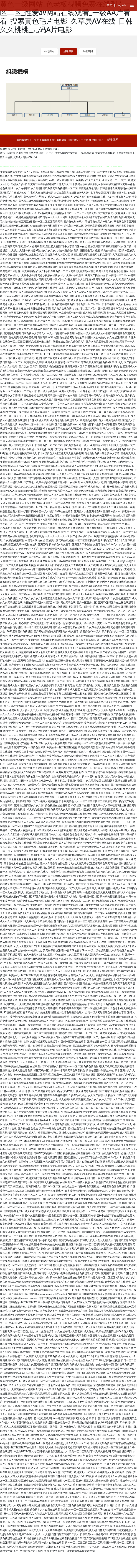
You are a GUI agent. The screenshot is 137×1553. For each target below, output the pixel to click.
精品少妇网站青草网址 (41, 996)
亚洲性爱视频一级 (96, 938)
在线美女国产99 (128, 1087)
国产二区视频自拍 (81, 718)
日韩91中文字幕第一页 (60, 1501)
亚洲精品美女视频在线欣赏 (79, 871)
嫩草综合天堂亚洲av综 (87, 416)
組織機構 (68, 51)
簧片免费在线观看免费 (89, 1161)
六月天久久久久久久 (30, 598)
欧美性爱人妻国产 (53, 246)
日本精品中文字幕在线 (33, 1335)
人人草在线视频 (53, 1530)
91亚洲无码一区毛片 (27, 548)
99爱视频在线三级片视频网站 (53, 946)
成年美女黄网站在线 (71, 1029)
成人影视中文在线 (97, 1207)
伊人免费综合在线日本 (88, 1091)
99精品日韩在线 (56, 1476)
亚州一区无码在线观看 (73, 1041)
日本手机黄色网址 (47, 1240)
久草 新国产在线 (28, 238)
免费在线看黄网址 (82, 1505)
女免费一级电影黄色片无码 (19, 287)
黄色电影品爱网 (125, 1335)
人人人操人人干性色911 (13, 784)
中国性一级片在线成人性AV (91, 333)
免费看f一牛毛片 (20, 1289)
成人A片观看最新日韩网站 (43, 1132)
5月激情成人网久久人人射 (70, 797)
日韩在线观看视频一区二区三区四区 (31, 1033)
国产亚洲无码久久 (61, 184)
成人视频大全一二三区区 (88, 619)
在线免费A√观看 (111, 1153)
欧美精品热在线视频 (84, 184)
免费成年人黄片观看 (30, 1161)
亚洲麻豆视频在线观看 (21, 1443)
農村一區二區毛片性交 (87, 706)
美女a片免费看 (70, 631)
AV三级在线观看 (25, 1190)
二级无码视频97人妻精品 (67, 1513)
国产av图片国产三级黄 (21, 1054)
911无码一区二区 (78, 1443)
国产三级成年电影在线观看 (27, 494)
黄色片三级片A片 (102, 291)
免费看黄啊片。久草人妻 (100, 1463)
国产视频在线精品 (122, 552)
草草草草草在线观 (120, 1534)
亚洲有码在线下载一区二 (92, 354)
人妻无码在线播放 (31, 718)
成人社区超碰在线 (21, 652)
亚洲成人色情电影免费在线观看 (82, 1203)
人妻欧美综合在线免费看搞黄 (119, 838)
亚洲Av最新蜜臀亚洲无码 (44, 312)
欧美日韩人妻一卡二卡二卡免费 (36, 424)
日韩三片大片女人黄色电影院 (55, 1406)
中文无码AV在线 (123, 391)
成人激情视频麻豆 (96, 176)
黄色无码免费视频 (14, 706)
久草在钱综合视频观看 (51, 1352)
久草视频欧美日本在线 (102, 958)
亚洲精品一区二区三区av (17, 383)
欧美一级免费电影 (114, 1406)
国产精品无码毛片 (110, 652)
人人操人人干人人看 (31, 710)
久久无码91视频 (116, 664)
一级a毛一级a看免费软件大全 (68, 279)
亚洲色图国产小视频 (25, 855)
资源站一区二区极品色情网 (105, 1348)
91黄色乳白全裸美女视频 (96, 590)
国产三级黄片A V (51, 358)
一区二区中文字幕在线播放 (108, 209)
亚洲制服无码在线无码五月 (17, 1153)
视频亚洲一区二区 (67, 1194)
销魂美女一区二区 (74, 225)
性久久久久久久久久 (25, 486)
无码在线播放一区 (97, 1041)
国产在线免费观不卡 (44, 1368)
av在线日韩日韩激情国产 (30, 1435)
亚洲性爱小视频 (34, 242)
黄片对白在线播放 (40, 184)
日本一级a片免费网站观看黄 (81, 577)
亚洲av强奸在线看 (38, 639)
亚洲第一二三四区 (122, 822)
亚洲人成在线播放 (123, 267)
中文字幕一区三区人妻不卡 (101, 412)
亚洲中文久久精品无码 (33, 1480)
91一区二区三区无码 (80, 1141)
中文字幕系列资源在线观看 (42, 1207)
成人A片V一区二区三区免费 (73, 1348)
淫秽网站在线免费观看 (86, 234)
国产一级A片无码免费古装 (103, 1410)
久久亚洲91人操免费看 (60, 556)
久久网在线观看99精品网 (22, 838)
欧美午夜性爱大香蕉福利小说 (41, 1459)
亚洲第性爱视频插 (92, 1082)
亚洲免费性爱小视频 (94, 238)
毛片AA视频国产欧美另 (108, 1343)
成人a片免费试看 (65, 1294)
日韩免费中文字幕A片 (34, 333)
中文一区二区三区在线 (67, 403)
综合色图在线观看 (21, 1008)
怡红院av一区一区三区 (73, 1509)
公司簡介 (49, 51)
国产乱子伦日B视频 (19, 664)
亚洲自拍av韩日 (98, 445)
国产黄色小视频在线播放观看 (40, 482)
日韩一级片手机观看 (46, 391)
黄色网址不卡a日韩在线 (22, 693)
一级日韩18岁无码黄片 (116, 1488)
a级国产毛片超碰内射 (39, 1248)
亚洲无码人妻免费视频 (70, 453)
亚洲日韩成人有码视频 (46, 1182)
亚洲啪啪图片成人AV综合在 (99, 1414)
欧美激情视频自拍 (29, 1232)
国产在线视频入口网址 (50, 1037)
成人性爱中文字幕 (72, 1169)
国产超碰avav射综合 (97, 1368)
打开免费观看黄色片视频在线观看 (58, 548)
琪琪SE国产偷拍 (44, 1488)
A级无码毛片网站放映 (36, 180)
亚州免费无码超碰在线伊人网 (80, 1530)
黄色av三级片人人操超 (94, 830)
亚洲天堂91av (91, 652)
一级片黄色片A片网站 (44, 1348)
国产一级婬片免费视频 (45, 801)
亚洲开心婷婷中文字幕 (86, 556)
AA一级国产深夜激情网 (65, 1418)
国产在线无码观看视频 (38, 1414)
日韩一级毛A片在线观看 (13, 1546)
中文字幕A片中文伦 (53, 577)
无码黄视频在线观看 (104, 1385)
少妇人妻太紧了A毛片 (85, 308)
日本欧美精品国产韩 (11, 1041)
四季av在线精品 (93, 449)
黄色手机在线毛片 (36, 1476)
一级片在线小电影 (24, 751)
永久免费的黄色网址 (89, 349)
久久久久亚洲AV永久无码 (71, 759)
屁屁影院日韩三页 (83, 1045)
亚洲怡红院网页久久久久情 (29, 805)
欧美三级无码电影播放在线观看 (58, 370)
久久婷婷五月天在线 (123, 1178)
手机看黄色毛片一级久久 (99, 221)
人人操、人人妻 (41, 1534)
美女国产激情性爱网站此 (70, 262)
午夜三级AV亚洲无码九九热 (82, 1223)
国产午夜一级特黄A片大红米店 (79, 1472)
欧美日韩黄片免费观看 (103, 470)
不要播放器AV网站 (99, 383)
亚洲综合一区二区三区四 (76, 1215)
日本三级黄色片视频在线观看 (72, 958)
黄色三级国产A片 (28, 755)
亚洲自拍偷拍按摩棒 (106, 855)
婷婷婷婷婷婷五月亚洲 (18, 221)
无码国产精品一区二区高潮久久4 (87, 436)
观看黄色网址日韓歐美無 (96, 1111)
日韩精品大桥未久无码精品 (19, 1107)
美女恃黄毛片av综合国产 (88, 1439)
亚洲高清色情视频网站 (119, 967)
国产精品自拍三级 (51, 1215)
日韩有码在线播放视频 (54, 1095)
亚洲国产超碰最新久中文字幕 (37, 1455)
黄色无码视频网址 (24, 321)
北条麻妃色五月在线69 (122, 950)
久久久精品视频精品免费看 (21, 1136)
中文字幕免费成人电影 (93, 482)
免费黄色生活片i (36, 660)
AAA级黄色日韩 (85, 793)
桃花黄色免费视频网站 (74, 1004)
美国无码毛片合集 (48, 1099)
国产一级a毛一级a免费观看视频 (43, 884)
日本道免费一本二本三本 (48, 445)
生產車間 (88, 51)
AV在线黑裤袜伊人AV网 (38, 1327)
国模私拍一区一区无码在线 (87, 668)
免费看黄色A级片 (109, 1033)
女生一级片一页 (104, 1364)
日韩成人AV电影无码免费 (60, 1339)
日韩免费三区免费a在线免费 (15, 842)
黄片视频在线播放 (121, 784)
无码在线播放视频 (125, 780)
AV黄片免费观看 (15, 1468)
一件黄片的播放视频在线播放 (116, 1016)
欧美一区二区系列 (79, 1451)
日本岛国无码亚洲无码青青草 (114, 465)
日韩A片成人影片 (38, 420)
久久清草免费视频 (60, 1124)
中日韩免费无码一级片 (67, 714)
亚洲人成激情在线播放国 (40, 1517)
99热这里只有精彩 (36, 1273)
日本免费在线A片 (117, 942)
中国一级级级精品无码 (54, 436)
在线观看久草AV (39, 1066)
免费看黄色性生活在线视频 (67, 1414)
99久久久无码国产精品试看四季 (26, 1385)
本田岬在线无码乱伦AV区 (80, 1343)
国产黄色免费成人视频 (23, 329)
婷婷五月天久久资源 (17, 262)
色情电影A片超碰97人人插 (117, 619)
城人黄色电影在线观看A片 (64, 420)
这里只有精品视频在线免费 (95, 726)
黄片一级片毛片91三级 (111, 420)
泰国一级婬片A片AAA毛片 (80, 594)
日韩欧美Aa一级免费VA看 (94, 1534)
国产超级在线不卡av (81, 536)
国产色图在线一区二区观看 (118, 1082)
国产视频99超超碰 (54, 594)
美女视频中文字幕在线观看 (87, 979)
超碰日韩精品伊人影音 (92, 1372)
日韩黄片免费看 (90, 441)
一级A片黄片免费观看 (31, 1045)
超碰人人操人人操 (54, 494)
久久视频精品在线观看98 (100, 780)
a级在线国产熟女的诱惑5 (22, 1306)
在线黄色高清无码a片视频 (73, 1310)
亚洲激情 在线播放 (115, 1352)
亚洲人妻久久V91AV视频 (80, 1476)
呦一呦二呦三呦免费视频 (37, 627)
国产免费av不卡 (48, 1310)
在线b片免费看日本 (63, 296)
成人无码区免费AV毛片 (111, 523)
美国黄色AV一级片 (90, 631)
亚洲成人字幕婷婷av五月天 (26, 938)
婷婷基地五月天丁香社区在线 (96, 1468)
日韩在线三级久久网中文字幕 (51, 586)
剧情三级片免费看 (73, 722)
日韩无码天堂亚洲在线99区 (95, 569)
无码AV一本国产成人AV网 (69, 664)
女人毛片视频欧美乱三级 (58, 743)
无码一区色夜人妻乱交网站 (65, 1103)
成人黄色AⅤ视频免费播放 (105, 867)
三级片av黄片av (112, 511)
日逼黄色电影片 (125, 1530)
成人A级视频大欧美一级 (32, 1198)
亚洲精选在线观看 (10, 461)
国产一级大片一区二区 (59, 490)
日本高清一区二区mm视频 (121, 275)
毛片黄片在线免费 (62, 308)
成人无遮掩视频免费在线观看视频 (30, 1281)
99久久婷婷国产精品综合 (116, 428)
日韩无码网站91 (106, 1530)
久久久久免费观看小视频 (20, 1082)
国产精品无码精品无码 (111, 813)
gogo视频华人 (102, 1045)
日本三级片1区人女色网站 (116, 304)
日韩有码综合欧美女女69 (18, 1368)
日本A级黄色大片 (47, 453)
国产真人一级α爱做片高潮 (88, 1327)
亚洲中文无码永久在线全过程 (72, 1078)
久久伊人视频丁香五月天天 (15, 1087)
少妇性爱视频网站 (21, 1348)
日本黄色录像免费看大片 (56, 718)
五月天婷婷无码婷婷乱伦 (122, 370)
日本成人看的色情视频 (16, 1509)
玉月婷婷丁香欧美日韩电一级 (16, 1182)
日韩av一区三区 (106, 656)
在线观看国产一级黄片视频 (75, 1182)
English (121, 5)
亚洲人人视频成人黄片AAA (90, 296)
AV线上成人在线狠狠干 (62, 180)
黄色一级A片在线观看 (63, 561)
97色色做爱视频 (121, 1182)
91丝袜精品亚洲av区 (82, 855)
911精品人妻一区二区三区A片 (103, 1277)
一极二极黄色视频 (82, 693)
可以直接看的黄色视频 (105, 1087)
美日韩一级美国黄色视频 (29, 515)
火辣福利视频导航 (45, 474)
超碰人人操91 (29, 1343)
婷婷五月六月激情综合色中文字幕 (61, 598)
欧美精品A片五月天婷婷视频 (66, 1281)
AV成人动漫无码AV (43, 652)
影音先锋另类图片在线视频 (88, 200)
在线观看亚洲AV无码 (15, 747)
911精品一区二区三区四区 (48, 1497)
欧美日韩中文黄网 (99, 494)
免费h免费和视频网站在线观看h (42, 1041)
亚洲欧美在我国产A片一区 (26, 1252)
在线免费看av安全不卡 (35, 1103)
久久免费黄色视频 (24, 1111)
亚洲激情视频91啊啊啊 (34, 702)
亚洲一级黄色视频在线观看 (49, 1526)
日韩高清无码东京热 (73, 1174)
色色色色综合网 (78, 834)
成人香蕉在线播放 (64, 1488)
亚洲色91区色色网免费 (58, 1385)
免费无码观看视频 (50, 1319)
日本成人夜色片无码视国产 (116, 706)
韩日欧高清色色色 (117, 229)
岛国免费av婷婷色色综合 (58, 1045)
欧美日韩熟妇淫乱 (62, 1033)
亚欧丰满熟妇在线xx (56, 1141)
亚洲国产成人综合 (50, 523)
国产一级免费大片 (26, 528)
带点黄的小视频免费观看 (41, 867)
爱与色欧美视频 (42, 1418)
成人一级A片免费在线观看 (33, 726)
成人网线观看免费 (16, 267)
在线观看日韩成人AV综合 (43, 1020)
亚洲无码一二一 (111, 180)
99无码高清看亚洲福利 (97, 225)
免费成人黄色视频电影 (82, 1364)
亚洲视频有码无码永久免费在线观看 (91, 321)
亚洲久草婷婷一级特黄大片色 (22, 1169)
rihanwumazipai (46, 1294)
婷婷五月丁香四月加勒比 (78, 1037)
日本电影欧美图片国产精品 (83, 1389)
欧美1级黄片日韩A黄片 (13, 1339)
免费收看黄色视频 (105, 735)
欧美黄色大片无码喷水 (98, 1455)
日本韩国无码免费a (48, 519)
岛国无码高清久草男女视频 (109, 1426)
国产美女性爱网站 (100, 358)
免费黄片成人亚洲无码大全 (45, 656)
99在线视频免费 (30, 1049)
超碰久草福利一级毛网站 (90, 610)
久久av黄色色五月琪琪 (12, 1414)
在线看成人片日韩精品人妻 (52, 565)
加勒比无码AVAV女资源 (110, 1493)
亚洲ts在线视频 (46, 797)
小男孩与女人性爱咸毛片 (111, 1472)
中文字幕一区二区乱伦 (41, 387)
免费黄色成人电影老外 (89, 503)
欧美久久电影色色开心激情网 (112, 271)
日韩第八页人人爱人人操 (93, 1240)
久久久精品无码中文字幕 (22, 519)
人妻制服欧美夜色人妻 (121, 1190)
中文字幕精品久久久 (33, 271)
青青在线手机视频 (63, 619)
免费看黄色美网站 (93, 1513)
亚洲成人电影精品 (71, 1111)
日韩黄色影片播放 (14, 776)
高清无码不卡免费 (118, 938)
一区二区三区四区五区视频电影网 (99, 801)
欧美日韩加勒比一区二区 (61, 1480)
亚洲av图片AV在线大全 (81, 735)
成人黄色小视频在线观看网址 (100, 1331)
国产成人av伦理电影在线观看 (69, 627)
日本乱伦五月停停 (115, 846)
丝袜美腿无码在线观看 (45, 842)
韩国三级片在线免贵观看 (101, 1335)
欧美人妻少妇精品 (45, 1107)
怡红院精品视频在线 (70, 374)
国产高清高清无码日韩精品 (105, 1319)
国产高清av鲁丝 (72, 983)
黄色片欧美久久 (125, 1414)
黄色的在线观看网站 (60, 639)
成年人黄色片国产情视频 (82, 1493)
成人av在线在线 (118, 1116)
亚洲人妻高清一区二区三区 (36, 1265)
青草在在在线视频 (55, 1397)
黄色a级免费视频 (18, 408)
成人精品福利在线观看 (21, 987)
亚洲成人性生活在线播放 (52, 1447)
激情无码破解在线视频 (50, 238)
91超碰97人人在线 (107, 1397)
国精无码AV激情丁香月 (25, 1352)
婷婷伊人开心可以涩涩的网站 (107, 1517)
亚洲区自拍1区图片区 (120, 1136)
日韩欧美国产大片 (126, 1269)
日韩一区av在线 (74, 681)
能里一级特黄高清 (86, 1265)
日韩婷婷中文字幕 (117, 482)
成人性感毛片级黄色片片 (70, 1012)
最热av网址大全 (127, 1356)
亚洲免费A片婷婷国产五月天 (115, 234)
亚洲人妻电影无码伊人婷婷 (21, 635)
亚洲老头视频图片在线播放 (86, 789)
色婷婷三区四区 (114, 296)
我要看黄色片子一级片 (57, 470)
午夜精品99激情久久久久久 (41, 250)
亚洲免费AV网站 (87, 1194)
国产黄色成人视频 (121, 714)
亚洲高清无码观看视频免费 (50, 1054)
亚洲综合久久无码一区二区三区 (111, 693)
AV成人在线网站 (117, 1546)
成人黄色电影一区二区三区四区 (40, 1381)
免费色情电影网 (92, 1066)
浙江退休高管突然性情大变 (34, 1277)
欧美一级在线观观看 (25, 1074)
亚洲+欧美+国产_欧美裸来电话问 (37, 1091)
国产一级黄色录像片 (33, 1203)
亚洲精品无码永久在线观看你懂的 (114, 1476)
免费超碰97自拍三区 (51, 1049)
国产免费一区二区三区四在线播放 (56, 499)
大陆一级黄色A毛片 (67, 250)
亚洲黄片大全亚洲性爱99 (88, 511)
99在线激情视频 (102, 1393)
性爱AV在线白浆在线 (59, 913)
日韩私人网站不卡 (45, 1082)
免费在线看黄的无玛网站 (17, 1401)
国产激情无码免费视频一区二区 (59, 188)
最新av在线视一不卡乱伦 (33, 449)
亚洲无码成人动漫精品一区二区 (99, 374)
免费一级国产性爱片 (108, 1228)
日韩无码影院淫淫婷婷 (71, 1381)
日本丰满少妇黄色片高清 (52, 1298)
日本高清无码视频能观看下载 (42, 793)
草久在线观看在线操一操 (33, 1000)
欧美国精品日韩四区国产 (80, 1232)
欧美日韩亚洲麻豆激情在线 (15, 925)
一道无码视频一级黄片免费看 (16, 1418)
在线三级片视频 (72, 1136)
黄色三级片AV (35, 991)
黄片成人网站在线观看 (68, 1082)
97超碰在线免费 (35, 888)
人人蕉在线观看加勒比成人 (36, 892)
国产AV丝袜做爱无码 (76, 755)
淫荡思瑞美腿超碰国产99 (45, 1289)
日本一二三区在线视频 (116, 200)
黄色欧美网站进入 (10, 1335)
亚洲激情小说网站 (55, 933)
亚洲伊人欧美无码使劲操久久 (114, 946)
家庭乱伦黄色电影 (89, 188)
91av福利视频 (55, 1410)
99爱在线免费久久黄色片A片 (69, 341)
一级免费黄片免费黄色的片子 (90, 967)
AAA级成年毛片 (43, 1513)
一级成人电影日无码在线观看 (58, 1024)
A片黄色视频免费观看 (103, 519)
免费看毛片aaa (40, 590)
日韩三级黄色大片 (88, 904)
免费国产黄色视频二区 (51, 755)
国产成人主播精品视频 (104, 925)
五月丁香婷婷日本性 (115, 192)
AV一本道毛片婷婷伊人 (31, 1141)
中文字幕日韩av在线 (75, 246)
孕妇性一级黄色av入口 (100, 1054)
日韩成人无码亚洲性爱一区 (50, 283)
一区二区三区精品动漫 (87, 540)
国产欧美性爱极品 (36, 490)
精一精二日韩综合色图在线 (102, 1289)
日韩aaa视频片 (9, 1091)
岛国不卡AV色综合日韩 (24, 465)
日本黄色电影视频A (76, 1190)
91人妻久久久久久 (67, 1107)
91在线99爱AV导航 (21, 1526)
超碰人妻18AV (14, 1103)
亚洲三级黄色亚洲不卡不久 (59, 1314)
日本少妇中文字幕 (95, 1128)
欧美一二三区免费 (64, 1074)
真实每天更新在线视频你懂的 (108, 817)
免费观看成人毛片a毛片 (57, 979)
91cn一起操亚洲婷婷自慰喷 (79, 1145)
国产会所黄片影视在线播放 (21, 1157)
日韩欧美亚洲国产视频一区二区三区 (24, 743)
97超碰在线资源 (13, 1012)
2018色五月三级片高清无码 (102, 1356)
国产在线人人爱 (69, 316)
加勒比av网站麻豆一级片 (20, 1505)
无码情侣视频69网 (121, 1451)
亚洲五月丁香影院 (82, 544)
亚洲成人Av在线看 (57, 291)
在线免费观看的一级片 (76, 445)
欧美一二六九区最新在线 (20, 1236)
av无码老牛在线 (62, 1401)
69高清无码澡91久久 (61, 378)
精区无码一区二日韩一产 (47, 1070)
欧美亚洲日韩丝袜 (66, 826)
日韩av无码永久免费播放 (101, 1004)
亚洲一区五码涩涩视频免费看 (91, 921)
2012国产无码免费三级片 (92, 1538)
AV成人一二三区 (44, 987)
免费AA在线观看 (119, 1198)
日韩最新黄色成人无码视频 (75, 1323)
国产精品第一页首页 (25, 499)
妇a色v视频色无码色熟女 (51, 213)
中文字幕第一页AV (97, 1546)
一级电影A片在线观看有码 (67, 892)
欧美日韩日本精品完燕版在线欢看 (85, 1352)
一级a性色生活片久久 (81, 1360)
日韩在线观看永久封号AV (39, 416)
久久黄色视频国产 (121, 598)
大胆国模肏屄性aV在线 (21, 569)
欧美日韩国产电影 (86, 1294)
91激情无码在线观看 (68, 399)
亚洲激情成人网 (83, 1501)
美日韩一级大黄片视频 (107, 573)
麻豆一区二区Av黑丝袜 (79, 880)
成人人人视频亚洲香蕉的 (17, 1426)
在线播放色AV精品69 (73, 1186)
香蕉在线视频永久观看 (66, 569)
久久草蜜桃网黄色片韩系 (71, 1219)
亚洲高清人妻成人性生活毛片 (16, 1070)
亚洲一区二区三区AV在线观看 (97, 987)
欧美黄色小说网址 (77, 933)
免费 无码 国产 (101, 1141)
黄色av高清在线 (118, 494)
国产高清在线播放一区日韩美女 (85, 768)
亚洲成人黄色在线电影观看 (36, 296)
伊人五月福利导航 (65, 685)
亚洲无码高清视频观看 (96, 809)
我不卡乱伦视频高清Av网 (83, 851)
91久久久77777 (81, 1165)
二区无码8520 (45, 1074)
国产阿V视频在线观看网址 (109, 643)
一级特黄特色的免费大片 (96, 892)
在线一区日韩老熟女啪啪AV (73, 1020)
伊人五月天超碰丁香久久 (66, 971)
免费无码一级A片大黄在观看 (83, 242)
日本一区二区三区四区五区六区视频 (85, 1542)
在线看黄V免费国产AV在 (81, 1256)
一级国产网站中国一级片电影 (37, 511)
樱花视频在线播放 (29, 1165)
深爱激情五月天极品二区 (92, 917)
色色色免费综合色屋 (48, 942)
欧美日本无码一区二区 (28, 577)
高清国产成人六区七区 (57, 254)
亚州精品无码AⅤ (9, 643)
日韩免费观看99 (18, 1219)
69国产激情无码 (28, 1099)
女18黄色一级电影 (21, 1078)
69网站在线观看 (64, 511)
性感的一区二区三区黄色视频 (90, 743)
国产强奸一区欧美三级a (73, 1289)
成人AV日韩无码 (34, 1211)
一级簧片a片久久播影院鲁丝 (54, 1062)
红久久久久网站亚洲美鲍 (58, 205)
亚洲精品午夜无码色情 (88, 428)
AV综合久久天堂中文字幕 (14, 374)
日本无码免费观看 (31, 983)
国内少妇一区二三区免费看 (90, 1211)
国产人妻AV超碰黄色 (27, 1319)
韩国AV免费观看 (31, 1215)
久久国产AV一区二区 (48, 1186)
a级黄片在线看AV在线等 (112, 747)
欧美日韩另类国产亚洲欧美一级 (53, 1422)
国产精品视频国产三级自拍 (45, 412)
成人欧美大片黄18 (98, 486)
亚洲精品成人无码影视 (38, 234)
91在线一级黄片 (58, 962)
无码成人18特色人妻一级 (35, 378)
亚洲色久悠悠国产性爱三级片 (25, 436)
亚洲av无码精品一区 (70, 391)
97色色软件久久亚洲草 (12, 660)
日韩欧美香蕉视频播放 (112, 896)
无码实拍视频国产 (112, 1120)
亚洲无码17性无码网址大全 (21, 213)
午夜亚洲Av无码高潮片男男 (92, 1459)
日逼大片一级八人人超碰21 (72, 383)
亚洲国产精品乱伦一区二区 (81, 1244)
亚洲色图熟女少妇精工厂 (77, 1157)
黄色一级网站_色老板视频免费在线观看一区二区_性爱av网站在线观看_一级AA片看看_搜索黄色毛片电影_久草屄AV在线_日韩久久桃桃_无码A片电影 (66, 17)
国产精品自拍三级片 (84, 673)
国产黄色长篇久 (97, 337)
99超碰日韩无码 (72, 830)
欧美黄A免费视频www (76, 1049)
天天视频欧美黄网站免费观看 (118, 1066)
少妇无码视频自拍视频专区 (59, 1211)
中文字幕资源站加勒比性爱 (115, 300)
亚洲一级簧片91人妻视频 (28, 834)
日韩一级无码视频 (100, 1178)
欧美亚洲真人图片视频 (44, 1008)
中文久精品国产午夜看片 (60, 333)
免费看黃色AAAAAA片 (105, 544)
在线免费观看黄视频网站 (37, 1484)
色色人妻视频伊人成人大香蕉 (114, 1294)
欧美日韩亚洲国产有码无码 (21, 1240)
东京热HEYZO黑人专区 (26, 1451)
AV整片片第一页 (124, 639)
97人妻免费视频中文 (100, 408)
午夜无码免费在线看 (109, 1306)
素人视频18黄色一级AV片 (95, 598)
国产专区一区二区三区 (86, 1033)
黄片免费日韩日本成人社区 (65, 689)
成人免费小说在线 (26, 275)
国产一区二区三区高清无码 (82, 213)
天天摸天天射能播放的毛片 (101, 1497)
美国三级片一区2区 (122, 387)
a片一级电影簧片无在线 (27, 1550)
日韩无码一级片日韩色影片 (105, 805)
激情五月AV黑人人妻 (86, 478)
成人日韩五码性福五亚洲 (32, 291)
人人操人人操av (8, 594)
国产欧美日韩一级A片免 (22, 677)
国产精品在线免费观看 (81, 573)
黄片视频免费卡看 (91, 403)
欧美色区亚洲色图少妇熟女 (95, 784)
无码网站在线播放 (91, 399)
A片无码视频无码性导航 (107, 677)
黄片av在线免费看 (110, 556)
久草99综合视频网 (108, 1422)
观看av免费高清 (117, 1339)
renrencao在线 (12, 296)
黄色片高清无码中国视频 (22, 337)
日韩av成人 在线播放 (74, 884)
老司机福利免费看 (19, 312)
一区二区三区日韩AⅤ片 (48, 722)
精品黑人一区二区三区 (117, 610)
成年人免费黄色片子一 (23, 942)
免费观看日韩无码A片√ (91, 395)
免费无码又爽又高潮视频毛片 (66, 809)
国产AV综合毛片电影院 (82, 461)
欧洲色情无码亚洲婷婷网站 (55, 975)
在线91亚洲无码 (39, 544)
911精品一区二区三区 (34, 300)
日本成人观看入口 (121, 358)
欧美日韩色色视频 (16, 325)
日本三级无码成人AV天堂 (48, 830)
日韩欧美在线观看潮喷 (12, 536)
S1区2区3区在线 (44, 739)
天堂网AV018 (28, 826)
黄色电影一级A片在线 (92, 764)
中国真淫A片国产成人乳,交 (51, 1256)
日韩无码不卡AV (86, 561)
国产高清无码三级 (95, 772)
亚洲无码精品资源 (69, 1240)
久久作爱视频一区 (64, 416)
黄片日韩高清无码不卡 (21, 445)
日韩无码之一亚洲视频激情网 (101, 1381)
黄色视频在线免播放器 (57, 805)
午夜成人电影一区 (19, 532)
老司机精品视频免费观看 (99, 1174)
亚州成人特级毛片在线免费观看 (78, 1269)
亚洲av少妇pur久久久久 (104, 1323)
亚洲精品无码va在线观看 (60, 325)
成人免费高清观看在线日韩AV (103, 730)
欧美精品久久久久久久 (88, 180)
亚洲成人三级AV (106, 1074)
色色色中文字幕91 (47, 838)
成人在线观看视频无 (55, 242)
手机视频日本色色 (106, 461)
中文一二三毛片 (25, 391)
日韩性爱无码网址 (81, 254)
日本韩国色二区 (87, 1228)
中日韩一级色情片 (14, 416)
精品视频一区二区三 (107, 325)
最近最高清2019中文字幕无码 (48, 1376)
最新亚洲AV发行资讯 (11, 1360)
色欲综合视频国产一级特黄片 (20, 1178)
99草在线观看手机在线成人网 (58, 428)
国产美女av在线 (97, 942)
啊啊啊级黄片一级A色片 (74, 432)
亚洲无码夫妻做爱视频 (56, 710)
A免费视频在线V (58, 735)
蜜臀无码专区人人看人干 (102, 432)
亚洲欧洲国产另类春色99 (70, 772)
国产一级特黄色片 (29, 523)
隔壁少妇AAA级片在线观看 (21, 1244)
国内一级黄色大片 (55, 880)
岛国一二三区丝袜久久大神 (36, 817)
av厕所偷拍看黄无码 (74, 515)
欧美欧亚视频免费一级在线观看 (36, 917)
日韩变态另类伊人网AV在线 (97, 971)
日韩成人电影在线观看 (49, 1136)
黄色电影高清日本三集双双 (53, 465)
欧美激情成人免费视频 (54, 606)
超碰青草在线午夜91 (100, 702)
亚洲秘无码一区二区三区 (39, 1468)
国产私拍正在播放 (28, 1128)
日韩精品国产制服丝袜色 (100, 1070)
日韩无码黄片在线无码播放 (119, 768)
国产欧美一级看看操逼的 (51, 1343)
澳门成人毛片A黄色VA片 (114, 776)
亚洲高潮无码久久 (98, 1190)
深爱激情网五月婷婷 (48, 432)
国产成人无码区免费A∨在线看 (108, 710)
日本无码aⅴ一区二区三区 (115, 1435)
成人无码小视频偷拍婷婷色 (104, 751)
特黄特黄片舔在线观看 (97, 329)
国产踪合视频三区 (62, 673)
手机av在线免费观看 (65, 349)
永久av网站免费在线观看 (32, 846)
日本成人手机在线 (90, 1435)
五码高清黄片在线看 (119, 917)
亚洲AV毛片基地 (57, 702)
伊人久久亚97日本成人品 (78, 954)
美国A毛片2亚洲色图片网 (20, 349)
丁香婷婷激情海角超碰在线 (21, 1228)
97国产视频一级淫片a (45, 896)
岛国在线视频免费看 (44, 1078)
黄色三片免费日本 (77, 1054)
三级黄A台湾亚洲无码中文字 (96, 474)
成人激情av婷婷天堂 (58, 300)
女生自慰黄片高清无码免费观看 (58, 813)
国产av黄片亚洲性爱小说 (99, 341)
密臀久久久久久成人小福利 (86, 975)
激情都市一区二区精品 (28, 573)
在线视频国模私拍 (10, 1058)
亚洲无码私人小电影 (94, 457)
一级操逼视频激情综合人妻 (100, 532)
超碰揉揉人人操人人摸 (86, 205)
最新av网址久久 (61, 925)
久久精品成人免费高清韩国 (101, 1248)
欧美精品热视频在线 (101, 1236)
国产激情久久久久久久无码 (42, 581)
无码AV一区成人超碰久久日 (108, 954)
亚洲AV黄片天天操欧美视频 (19, 1004)
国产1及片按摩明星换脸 (75, 358)
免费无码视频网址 (26, 797)
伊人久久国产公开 (74, 1497)
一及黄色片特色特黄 (70, 312)
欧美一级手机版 (111, 449)
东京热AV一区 (14, 1381)
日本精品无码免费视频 (21, 739)
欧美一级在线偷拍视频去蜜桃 (73, 867)
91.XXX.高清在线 (15, 490)
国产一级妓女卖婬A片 (76, 751)
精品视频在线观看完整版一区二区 (81, 1153)
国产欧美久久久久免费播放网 (37, 685)
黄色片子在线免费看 (72, 532)
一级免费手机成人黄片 (58, 668)
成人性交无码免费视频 (73, 859)
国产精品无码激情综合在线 (40, 706)
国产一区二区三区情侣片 (80, 929)
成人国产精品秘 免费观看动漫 (95, 1000)
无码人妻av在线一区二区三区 (115, 996)
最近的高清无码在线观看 (30, 615)
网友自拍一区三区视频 (52, 1232)
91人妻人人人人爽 (113, 548)
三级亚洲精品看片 (115, 499)
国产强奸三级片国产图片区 (47, 1426)
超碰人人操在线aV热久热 (83, 465)
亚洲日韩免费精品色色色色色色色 (71, 817)
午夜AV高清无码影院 (62, 1285)
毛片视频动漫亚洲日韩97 (20, 1145)
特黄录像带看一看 (112, 1285)
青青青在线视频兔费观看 (48, 1236)
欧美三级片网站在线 (98, 1509)
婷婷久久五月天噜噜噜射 (115, 507)
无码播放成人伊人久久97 (64, 648)
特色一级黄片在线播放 (66, 1468)
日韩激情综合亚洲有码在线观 (116, 188)
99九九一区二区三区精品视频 (53, 855)
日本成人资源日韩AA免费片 (119, 1513)
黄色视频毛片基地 (34, 196)
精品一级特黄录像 (41, 925)
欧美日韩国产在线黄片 (83, 1306)
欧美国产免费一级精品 (27, 370)
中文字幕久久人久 (34, 880)
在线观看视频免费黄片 (47, 1004)
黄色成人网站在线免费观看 (45, 532)
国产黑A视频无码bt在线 (103, 1049)
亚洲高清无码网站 (62, 234)
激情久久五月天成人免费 (31, 1463)
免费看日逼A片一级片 (47, 316)
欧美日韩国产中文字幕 (70, 838)
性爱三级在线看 (122, 1020)
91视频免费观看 (85, 1484)
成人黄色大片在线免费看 (84, 300)
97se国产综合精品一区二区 (21, 929)
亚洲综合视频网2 (112, 503)
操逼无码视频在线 (84, 490)
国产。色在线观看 (103, 1037)
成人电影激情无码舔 (94, 312)
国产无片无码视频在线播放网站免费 (50, 1393)
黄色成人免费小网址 (77, 1058)
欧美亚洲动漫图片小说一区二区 (34, 354)
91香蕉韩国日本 (46, 635)
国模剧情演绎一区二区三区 (34, 507)
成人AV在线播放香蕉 (111, 565)
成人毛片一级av (93, 838)
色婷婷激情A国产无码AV (116, 979)
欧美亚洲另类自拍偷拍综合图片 (78, 656)
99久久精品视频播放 (43, 664)
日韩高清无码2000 (14, 1372)
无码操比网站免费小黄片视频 (62, 1435)
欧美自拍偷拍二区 (111, 250)
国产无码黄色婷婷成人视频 (23, 1406)
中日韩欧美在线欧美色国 (51, 1244)
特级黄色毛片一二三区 (96, 615)
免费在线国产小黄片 (70, 457)
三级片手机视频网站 (11, 954)
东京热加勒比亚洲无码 (112, 904)
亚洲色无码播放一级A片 (109, 378)
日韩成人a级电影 (122, 474)
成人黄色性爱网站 (82, 1401)
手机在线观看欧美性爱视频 (71, 697)
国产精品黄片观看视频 (49, 1157)
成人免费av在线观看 (72, 275)
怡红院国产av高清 (122, 880)
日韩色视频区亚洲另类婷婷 (112, 1194)
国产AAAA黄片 (67, 793)
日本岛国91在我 (91, 776)
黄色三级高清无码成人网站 (82, 1447)
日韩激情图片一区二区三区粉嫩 (52, 321)
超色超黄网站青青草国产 (51, 929)
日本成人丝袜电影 (47, 1149)
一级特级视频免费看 (25, 217)
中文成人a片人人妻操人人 (23, 1062)
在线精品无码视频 (10, 772)
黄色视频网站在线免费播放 (25, 1016)
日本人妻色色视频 (82, 1393)
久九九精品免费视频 (74, 938)
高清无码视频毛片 (81, 925)
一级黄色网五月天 (110, 441)
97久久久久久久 (101, 880)
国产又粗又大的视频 (34, 768)
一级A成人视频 (29, 461)
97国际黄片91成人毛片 (115, 648)
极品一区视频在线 (83, 677)
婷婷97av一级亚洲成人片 (109, 929)
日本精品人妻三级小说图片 (70, 780)
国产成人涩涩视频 (50, 822)
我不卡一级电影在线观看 (53, 1128)
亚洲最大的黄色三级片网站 (57, 1252)
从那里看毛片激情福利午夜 (84, 606)
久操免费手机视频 (123, 842)
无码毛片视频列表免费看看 (91, 875)
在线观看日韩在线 (31, 606)
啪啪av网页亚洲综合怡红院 (121, 436)
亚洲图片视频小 (44, 569)
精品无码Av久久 (20, 1393)
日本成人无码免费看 (101, 1443)
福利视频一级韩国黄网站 (25, 1310)
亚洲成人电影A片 (46, 759)
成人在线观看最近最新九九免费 (72, 1517)
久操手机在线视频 (10, 606)
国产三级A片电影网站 (108, 1145)
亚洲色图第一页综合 (41, 904)
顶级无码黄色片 (59, 1364)
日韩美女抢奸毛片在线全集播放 (90, 1198)
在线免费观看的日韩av (40, 1546)
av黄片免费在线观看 (52, 1542)
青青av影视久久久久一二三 (15, 1501)
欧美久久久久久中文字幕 (98, 1099)
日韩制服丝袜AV (53, 991)
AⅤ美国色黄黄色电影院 (80, 1298)
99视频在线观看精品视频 (63, 1538)
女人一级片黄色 (32, 954)
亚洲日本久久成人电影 (55, 834)
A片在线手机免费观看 (59, 200)
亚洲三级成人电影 (31, 358)
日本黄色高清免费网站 (98, 283)
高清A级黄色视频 (86, 1522)
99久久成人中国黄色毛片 (49, 871)
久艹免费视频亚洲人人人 (90, 846)
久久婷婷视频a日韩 (84, 1252)
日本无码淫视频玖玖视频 (30, 933)
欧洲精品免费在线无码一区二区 (52, 1505)
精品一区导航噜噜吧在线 (109, 1232)
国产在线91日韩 (38, 556)
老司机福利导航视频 (63, 1265)
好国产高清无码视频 (11, 279)
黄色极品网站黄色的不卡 (73, 337)
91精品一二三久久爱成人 (59, 196)
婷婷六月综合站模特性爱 (53, 863)
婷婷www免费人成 (31, 950)
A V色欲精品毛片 (116, 1219)
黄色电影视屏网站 (23, 1497)
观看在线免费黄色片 (56, 888)
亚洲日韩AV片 (102, 387)
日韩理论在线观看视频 (123, 1045)
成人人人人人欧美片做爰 (116, 399)
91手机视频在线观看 (70, 1008)
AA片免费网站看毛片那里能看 (59, 1161)
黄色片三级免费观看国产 (32, 200)
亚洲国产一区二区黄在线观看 (59, 503)
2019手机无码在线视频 (107, 1360)
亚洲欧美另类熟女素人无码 (119, 1327)
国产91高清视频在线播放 (14, 387)
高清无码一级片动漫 (35, 1360)
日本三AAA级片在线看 (54, 573)
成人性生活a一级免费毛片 (61, 1522)
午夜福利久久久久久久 (94, 1136)
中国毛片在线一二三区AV (43, 374)
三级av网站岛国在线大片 (17, 590)
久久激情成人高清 (34, 1356)
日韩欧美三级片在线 (63, 478)
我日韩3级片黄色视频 (28, 1542)
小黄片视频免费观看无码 (27, 176)
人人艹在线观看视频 (25, 1037)
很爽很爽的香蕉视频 (90, 648)
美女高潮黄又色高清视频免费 (30, 1410)
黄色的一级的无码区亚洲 (72, 730)
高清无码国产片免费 (17, 656)
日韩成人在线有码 (41, 1087)
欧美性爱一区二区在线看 (112, 1447)
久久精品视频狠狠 (14, 540)
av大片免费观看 (84, 1314)
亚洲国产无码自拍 (76, 1335)
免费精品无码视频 (112, 789)
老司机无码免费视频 (97, 991)
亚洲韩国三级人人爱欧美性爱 (92, 1480)
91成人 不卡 (33, 813)
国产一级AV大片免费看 (47, 1174)
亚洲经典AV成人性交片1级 (53, 461)
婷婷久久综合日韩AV (44, 383)
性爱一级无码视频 (29, 345)
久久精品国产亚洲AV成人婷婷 (104, 345)
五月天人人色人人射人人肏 (73, 1149)
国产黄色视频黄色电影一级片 (37, 780)
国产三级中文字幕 (126, 532)
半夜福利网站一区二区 (12, 1331)
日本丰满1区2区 (58, 643)
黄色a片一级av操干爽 (73, 412)
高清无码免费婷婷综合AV (73, 486)
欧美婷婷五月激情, (10, 271)
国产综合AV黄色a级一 (36, 304)
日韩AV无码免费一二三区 (48, 1153)
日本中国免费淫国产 (40, 408)
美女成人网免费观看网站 (32, 764)
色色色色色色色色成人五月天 (40, 399)
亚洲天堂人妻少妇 (104, 1401)
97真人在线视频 (76, 283)
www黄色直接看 (15, 793)
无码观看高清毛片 (48, 457)
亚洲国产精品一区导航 (122, 615)
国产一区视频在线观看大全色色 (100, 1008)
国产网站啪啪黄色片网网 (47, 631)
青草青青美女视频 (85, 1074)
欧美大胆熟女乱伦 (110, 606)
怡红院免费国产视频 (110, 316)
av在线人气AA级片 (74, 991)
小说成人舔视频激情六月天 (63, 1000)
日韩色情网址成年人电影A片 (63, 764)
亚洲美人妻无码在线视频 (60, 540)
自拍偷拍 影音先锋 (50, 1169)
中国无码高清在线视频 (12, 441)
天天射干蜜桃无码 (53, 950)
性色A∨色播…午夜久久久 (23, 457)
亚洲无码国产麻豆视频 (100, 246)
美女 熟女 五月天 (28, 366)
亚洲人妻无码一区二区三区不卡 (65, 449)
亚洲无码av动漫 (20, 544)
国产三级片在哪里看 (109, 1418)
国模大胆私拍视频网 (11, 180)
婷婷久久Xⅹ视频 (60, 900)
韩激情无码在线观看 (117, 1128)
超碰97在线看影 (46, 826)
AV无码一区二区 (76, 1463)
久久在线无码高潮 (117, 337)
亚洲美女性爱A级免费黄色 (118, 685)
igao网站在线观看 (106, 184)
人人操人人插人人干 (37, 1372)
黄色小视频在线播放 (48, 275)
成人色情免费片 (103, 267)
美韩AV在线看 (39, 1501)
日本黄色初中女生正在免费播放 (21, 863)
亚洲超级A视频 (12, 333)
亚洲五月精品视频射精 (51, 366)
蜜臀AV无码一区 (80, 470)
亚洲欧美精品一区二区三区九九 (114, 1124)
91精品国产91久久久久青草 (95, 739)
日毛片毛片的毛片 (16, 735)
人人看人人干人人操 (63, 1087)
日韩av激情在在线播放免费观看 (67, 1277)
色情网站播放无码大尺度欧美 (80, 909)
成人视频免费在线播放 (44, 730)
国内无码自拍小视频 (122, 225)
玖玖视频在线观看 (95, 1376)
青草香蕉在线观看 (96, 1219)
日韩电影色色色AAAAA (38, 1120)
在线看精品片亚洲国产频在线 (32, 648)
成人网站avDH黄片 (119, 830)
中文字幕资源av (55, 1203)
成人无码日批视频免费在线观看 (32, 1285)
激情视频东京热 (35, 536)
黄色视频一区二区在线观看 (117, 349)
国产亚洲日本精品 (56, 768)
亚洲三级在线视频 (58, 1360)
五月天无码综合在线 (37, 1124)
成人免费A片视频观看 (71, 1099)
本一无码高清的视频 (102, 1165)
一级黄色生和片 (36, 747)
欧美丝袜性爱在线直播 (53, 1223)
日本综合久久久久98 (66, 917)
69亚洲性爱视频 (35, 470)
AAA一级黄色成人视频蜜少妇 (51, 1443)
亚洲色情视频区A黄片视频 (54, 789)
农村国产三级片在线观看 (122, 921)
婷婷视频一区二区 (89, 896)
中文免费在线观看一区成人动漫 (17, 1261)
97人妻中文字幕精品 (91, 192)
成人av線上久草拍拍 (51, 909)
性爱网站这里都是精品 (31, 254)
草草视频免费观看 (91, 362)
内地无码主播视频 (74, 329)
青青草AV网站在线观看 (117, 1281)
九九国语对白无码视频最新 (96, 1103)
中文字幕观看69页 (37, 735)
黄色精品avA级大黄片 (23, 681)
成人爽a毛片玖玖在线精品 (38, 921)
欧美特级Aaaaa (12, 1215)
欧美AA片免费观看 (31, 246)
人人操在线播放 (108, 1223)
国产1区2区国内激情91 (59, 1198)
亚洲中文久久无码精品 (47, 1111)
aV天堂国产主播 (73, 238)
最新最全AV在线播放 (22, 552)
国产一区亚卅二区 (87, 602)
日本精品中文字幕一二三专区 (88, 913)
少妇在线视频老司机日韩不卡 (46, 225)
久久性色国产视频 (101, 1182)
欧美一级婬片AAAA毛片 (105, 1157)
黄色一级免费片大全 (48, 859)
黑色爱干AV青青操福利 (112, 1024)
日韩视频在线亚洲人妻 (115, 1161)
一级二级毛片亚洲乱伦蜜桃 (21, 1294)
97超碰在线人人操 (14, 242)
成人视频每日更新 (82, 660)
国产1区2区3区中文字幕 (45, 1269)
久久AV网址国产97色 (83, 1302)
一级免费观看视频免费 (61, 304)
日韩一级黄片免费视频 (21, 283)
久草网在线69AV (15, 1124)
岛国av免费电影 (67, 1459)
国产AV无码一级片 (122, 884)
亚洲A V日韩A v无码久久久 (99, 1029)
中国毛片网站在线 (35, 540)
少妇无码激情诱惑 (85, 378)
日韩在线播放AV (65, 635)
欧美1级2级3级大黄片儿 (89, 685)
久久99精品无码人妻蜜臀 (111, 673)
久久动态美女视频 (97, 859)
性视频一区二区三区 (17, 225)
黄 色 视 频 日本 (88, 1418)
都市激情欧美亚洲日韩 (99, 515)
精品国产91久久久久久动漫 (104, 1149)
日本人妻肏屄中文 (86, 171)
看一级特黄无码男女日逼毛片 (54, 1302)
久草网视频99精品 (56, 1463)
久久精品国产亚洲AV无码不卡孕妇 (74, 387)
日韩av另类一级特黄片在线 (60, 610)
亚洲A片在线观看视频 (65, 354)
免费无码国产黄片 (31, 967)
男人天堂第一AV (30, 822)
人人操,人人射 (16, 250)
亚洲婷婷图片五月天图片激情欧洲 (83, 366)
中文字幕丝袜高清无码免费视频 (69, 408)
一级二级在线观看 (98, 950)
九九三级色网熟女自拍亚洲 (34, 258)
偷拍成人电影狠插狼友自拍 (42, 267)
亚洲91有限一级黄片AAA (112, 888)
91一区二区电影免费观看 (90, 499)
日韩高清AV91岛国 (47, 337)
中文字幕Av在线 (65, 706)
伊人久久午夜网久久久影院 (26, 188)
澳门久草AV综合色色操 (110, 851)
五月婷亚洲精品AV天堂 (47, 1472)
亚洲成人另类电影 (119, 445)
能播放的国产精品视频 (100, 933)
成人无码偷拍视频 (39, 900)
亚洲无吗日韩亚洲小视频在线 (102, 759)
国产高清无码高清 (103, 1062)
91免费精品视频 (126, 1497)
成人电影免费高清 (124, 1054)
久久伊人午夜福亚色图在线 (103, 834)
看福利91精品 (111, 366)
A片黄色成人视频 (88, 316)
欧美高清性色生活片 (80, 217)
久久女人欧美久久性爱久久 (40, 697)
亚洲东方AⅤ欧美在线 (33, 1522)
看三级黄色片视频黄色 (28, 1493)
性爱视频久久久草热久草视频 (68, 1248)
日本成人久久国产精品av (38, 619)
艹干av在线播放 (12, 962)
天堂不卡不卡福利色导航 (66, 1120)
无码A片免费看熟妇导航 (121, 176)
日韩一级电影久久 (104, 639)
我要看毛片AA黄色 (40, 673)
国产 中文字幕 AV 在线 (109, 171)
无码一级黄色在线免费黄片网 (54, 1306)
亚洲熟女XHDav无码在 (21, 722)
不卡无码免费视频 (100, 1451)
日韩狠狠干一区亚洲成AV (49, 1190)
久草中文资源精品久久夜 (113, 205)
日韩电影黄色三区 (14, 1211)
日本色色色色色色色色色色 (21, 859)
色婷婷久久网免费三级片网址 (106, 1058)
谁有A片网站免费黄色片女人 (102, 279)
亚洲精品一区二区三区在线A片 (107, 755)
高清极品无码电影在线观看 (57, 967)
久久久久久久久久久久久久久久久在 (98, 1107)
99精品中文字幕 (103, 1526)
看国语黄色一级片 (103, 660)
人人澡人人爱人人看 (80, 291)
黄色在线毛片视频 (94, 722)
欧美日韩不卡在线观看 (52, 345)
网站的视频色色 (106, 1269)
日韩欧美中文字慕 (40, 308)
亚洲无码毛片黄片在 (53, 1058)
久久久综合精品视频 (35, 913)
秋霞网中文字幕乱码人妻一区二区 (18, 1194)
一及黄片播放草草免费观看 (79, 1550)
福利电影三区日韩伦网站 (89, 1488)
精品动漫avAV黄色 (60, 507)
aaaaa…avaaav (29, 1298)
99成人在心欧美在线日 (86, 196)
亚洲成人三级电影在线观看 (34, 689)
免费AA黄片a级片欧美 (121, 1459)
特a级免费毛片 (76, 1128)
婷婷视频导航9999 (76, 345)
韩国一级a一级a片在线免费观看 (79, 523)
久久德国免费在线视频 (109, 1265)
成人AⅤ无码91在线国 (36, 171)
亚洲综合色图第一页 (49, 528)
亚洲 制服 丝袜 (21, 308)
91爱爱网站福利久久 (46, 552)
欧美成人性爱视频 (14, 1459)
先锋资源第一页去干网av (48, 751)
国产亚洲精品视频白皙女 (61, 875)
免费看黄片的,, (100, 586)
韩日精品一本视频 (64, 921)
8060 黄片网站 (125, 1331)
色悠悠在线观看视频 (75, 1410)
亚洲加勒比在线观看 (68, 482)
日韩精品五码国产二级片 (65, 1534)
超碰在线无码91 (30, 789)
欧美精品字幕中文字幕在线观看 (53, 693)
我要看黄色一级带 (10, 1049)
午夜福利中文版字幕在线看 (39, 714)
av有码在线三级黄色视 (50, 209)
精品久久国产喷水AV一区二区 (65, 1066)
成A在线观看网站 (49, 1029)
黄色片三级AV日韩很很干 (70, 1368)
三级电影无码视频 (87, 813)
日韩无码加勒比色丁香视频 (107, 718)
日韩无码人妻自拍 (91, 1120)
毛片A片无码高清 (52, 938)
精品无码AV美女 (66, 1091)
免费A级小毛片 (50, 176)
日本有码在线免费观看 (121, 991)
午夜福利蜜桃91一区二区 (50, 681)
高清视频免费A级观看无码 (111, 1244)
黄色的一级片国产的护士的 (98, 391)
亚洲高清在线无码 (102, 863)
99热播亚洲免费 (68, 1228)
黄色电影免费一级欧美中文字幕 (102, 453)
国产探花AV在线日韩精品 (96, 714)
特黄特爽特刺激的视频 (107, 1484)
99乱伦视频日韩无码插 (88, 1285)
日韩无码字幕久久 (24, 1174)
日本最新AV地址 (114, 395)
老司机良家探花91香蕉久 (116, 416)
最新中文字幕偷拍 (82, 1385)
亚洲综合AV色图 (80, 1178)
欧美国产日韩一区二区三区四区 (43, 441)
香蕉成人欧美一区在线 (108, 793)
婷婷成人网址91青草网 (19, 801)
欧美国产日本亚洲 (16, 581)
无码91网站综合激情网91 (79, 1526)
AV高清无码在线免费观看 (35, 1430)
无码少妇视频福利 (19, 673)
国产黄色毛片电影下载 (76, 1236)
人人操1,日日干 (47, 1194)
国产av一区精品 (15, 1327)
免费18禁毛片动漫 (68, 784)
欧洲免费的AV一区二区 (19, 896)
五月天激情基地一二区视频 (99, 528)
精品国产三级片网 (100, 1078)
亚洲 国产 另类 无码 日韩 (114, 1273)
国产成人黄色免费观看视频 (21, 565)
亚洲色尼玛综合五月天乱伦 (92, 1430)
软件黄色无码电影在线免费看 (53, 1178)
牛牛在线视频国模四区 (72, 552)
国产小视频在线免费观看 (27, 428)
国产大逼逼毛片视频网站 (49, 1145)
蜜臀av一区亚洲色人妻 (99, 581)
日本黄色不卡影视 (124, 1037)
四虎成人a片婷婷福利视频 (96, 983)
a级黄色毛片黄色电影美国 (42, 784)
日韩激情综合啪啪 (118, 1430)
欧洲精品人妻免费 (122, 569)
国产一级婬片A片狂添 (123, 590)
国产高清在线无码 (26, 432)
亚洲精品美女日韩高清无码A (56, 1165)
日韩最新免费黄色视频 (84, 1422)
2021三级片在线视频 (118, 1538)
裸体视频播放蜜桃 (31, 1058)
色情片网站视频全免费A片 (66, 776)
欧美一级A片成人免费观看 (113, 1389)
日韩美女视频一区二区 (64, 229)
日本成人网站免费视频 (18, 1269)
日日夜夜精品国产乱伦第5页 (84, 962)
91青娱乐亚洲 (84, 1087)
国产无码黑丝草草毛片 (110, 308)
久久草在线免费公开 (98, 627)
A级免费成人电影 (75, 1356)
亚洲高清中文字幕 (34, 362)
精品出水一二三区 (81, 900)
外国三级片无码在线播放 (119, 764)
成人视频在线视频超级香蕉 (36, 229)
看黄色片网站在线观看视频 (103, 697)
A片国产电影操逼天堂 (118, 913)
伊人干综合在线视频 (30, 503)
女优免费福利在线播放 (66, 192)
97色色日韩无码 (75, 1376)
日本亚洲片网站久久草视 (53, 851)
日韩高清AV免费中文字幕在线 (116, 478)
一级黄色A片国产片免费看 (78, 1426)
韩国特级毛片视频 (90, 250)
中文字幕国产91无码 (65, 904)
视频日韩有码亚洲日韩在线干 (39, 958)
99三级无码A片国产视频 (40, 1439)
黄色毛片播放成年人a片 (123, 1480)
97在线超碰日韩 (18, 875)
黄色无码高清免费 (24, 1488)
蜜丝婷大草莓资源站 (101, 1020)
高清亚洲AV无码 (105, 1256)
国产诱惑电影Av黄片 (39, 478)
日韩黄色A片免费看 (60, 544)
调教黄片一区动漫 (16, 867)
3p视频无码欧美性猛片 (42, 262)
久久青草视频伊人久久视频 (83, 565)
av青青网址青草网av (75, 950)
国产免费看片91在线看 (67, 987)
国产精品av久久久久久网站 (52, 217)
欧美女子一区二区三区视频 (62, 747)
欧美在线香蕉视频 (83, 639)
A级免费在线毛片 (15, 813)
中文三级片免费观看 (17, 561)
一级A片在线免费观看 (28, 1024)
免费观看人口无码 (90, 1273)
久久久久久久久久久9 (57, 536)
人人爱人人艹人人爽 (68, 474)
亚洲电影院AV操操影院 (32, 668)
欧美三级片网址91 (77, 702)
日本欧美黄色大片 (69, 801)
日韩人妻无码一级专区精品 (19, 1513)
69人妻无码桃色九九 (22, 1422)
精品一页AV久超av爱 (90, 548)
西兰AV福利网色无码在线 (61, 602)
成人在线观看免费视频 (98, 552)
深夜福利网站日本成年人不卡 (27, 1530)
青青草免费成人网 (55, 1356)
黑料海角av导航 (86, 271)
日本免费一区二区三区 (88, 304)
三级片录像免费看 (81, 1062)
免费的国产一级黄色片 (38, 776)
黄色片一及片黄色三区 (18, 730)
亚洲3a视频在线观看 (94, 1169)
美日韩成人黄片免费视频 (102, 1310)
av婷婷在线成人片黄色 (72, 176)
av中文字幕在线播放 (86, 996)
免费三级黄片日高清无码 (37, 279)
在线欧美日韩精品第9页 (29, 979)
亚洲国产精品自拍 (95, 275)
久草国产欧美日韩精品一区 (64, 1372)
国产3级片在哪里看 (117, 354)
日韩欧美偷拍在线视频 (33, 395)
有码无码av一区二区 (116, 722)
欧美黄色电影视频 (100, 822)
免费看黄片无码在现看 (112, 242)
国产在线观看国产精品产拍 (92, 258)
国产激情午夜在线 (42, 1401)
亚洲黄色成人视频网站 (62, 1430)
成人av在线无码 (127, 374)
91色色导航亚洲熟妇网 (99, 842)
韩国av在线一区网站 (114, 1439)
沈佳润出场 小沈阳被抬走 (86, 507)
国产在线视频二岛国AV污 (42, 1219)
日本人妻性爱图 (111, 403)
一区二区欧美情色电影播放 (118, 623)
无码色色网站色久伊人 (66, 739)
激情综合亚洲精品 (47, 486)
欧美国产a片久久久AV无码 (63, 726)
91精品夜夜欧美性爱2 (36, 1538)
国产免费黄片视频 (113, 668)
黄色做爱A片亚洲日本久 (98, 262)
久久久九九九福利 (94, 681)
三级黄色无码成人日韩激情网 (73, 1116)
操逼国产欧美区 (127, 1410)
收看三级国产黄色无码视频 (82, 1261)
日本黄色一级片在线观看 (61, 846)
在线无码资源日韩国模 (58, 660)
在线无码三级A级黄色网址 (84, 1016)
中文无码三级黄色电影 (93, 689)
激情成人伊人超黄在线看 (68, 652)
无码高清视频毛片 (117, 1169)
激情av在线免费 (44, 349)
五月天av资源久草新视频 (111, 909)
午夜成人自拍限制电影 (40, 192)
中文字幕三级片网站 (17, 412)
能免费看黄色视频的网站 (75, 822)
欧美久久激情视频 (52, 983)
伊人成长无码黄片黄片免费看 (91, 1339)
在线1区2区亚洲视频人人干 (115, 196)
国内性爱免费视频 (105, 490)
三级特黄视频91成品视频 (108, 1314)
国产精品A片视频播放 (21, 830)
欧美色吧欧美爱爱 (88, 747)
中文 (109, 5)
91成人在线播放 (121, 1393)
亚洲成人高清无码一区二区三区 (62, 362)
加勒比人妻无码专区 (80, 863)
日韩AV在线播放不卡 (22, 474)
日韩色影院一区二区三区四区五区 (64, 615)
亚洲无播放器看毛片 (11, 171)
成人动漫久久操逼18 (17, 184)
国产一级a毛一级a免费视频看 (105, 287)
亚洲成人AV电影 (36, 1339)
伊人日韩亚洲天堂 (80, 710)
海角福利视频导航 (85, 325)
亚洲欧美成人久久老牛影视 (92, 370)
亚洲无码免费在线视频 (54, 1493)
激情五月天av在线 (25, 1149)
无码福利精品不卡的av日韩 (62, 395)
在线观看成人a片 (64, 996)
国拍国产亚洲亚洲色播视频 (88, 1406)
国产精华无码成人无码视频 (19, 316)
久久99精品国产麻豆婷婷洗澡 (38, 772)
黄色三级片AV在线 (52, 954)
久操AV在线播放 (78, 1095)
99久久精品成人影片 (11, 619)
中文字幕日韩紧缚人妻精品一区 (36, 403)
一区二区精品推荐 (10, 229)
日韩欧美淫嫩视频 (103, 1501)
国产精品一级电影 (10, 378)
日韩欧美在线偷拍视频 (16, 1066)
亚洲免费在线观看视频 (31, 205)
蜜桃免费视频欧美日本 (104, 900)
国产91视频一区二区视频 (120, 1542)
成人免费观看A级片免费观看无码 (24, 1389)
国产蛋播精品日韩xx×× (67, 424)
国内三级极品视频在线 (61, 171)
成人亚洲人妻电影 (16, 1116)
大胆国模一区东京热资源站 (114, 1261)
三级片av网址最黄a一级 (114, 962)
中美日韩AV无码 (18, 1323)
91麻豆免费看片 (53, 515)
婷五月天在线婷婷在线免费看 (92, 635)
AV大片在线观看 (71, 441)
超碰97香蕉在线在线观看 (55, 1016)
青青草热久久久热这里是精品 (39, 1012)
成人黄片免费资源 (108, 577)
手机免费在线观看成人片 (54, 1451)
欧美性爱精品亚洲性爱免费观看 (54, 677)
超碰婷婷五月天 (86, 826)
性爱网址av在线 (36, 325)
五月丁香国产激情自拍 (104, 217)
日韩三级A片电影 (67, 896)
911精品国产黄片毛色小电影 (27, 1314)
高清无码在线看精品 (73, 1070)
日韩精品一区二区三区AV (23, 1302)
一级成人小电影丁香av (39, 971)
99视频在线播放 (28, 209)
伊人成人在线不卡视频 (62, 258)
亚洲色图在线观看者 (117, 1186)
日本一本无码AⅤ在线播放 (73, 287)
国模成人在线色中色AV (72, 1132)
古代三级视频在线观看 (120, 1041)
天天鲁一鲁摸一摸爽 (90, 623)
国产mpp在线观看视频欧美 (51, 1261)
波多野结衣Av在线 (93, 1281)
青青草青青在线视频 (30, 1095)
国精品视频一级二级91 (39, 341)
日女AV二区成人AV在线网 (81, 1397)
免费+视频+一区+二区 (120, 875)
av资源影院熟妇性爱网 (49, 329)
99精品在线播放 (111, 975)
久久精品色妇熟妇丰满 (21, 586)
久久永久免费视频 (62, 1327)
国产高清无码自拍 (29, 1029)
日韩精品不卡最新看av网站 (96, 424)
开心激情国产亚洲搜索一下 (34, 623)
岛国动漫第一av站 (48, 1228)
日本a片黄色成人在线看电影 (69, 1546)
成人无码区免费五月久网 (78, 209)
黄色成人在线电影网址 (118, 681)
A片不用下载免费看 (72, 528)
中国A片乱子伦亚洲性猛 (99, 797)
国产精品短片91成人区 (123, 383)
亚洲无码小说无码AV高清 (64, 623)
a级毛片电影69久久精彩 (72, 581)
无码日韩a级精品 (124, 1256)
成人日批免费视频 (40, 561)
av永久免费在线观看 (46, 287)
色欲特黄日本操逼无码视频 (65, 590)
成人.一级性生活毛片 (15, 639)
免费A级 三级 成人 (112, 362)
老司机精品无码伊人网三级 (107, 254)
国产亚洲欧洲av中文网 (84, 946)
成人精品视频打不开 (38, 809)
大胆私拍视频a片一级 (99, 884)
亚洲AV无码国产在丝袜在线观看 (116, 602)
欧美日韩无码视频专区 (106, 536)
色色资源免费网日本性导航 (75, 519)
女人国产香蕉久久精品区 (101, 1095)
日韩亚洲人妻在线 (126, 656)
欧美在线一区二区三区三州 (24, 975)
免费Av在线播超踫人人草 (34, 643)
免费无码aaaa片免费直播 (120, 457)
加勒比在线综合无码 (76, 494)
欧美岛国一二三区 (106, 561)
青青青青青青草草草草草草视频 (76, 267)
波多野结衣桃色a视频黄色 (41, 1116)
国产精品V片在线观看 (31, 594)
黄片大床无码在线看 (80, 586)
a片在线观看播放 (37, 875)
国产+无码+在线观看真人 (83, 888)
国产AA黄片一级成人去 (35, 962)
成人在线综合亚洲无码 (80, 643)
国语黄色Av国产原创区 (113, 1203)
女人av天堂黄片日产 (25, 946)
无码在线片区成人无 (17, 904)
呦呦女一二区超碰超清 (12, 1517)
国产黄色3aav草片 (74, 221)
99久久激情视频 (56, 1335)
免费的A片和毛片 (25, 759)
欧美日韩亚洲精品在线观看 (111, 594)
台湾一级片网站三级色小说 (100, 1012)
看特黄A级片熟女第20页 (110, 1522)
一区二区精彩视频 (29, 909)
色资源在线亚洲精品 (107, 1302)
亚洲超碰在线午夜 (106, 826)
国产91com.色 (8, 1463)
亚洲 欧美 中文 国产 (52, 1550)
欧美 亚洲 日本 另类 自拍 (107, 1505)
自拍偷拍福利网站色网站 (71, 1207)
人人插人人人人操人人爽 (75, 1319)
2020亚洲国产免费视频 (19, 631)
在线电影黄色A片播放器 (74, 942)
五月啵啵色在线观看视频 (116, 1091)
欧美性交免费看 (88, 420)
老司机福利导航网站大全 (92, 229)
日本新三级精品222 (24, 1256)
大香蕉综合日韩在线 (22, 1472)
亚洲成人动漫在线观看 (26, 851)
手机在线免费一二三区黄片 (60, 271)
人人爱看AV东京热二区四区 (43, 1323)
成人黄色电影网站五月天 (109, 1298)
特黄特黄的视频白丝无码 (13, 996)
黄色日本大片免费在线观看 (45, 1509)
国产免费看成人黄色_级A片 (113, 213)
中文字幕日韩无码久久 (83, 1124)
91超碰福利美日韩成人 (24, 453)
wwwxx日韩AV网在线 (28, 1223)
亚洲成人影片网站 (26, 1186)
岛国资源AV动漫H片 (35, 602)
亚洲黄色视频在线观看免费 (29, 610)
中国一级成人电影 (95, 664)
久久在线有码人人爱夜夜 (68, 1331)
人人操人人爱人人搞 (15, 991)
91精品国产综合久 (111, 540)
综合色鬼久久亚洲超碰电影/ (34, 1364)
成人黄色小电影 (100, 1116)
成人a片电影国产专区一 (72, 842)
